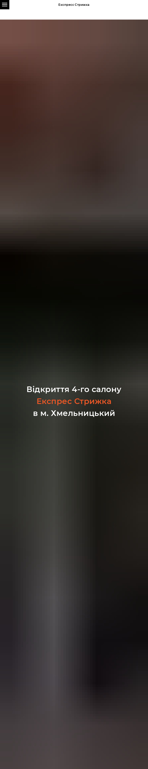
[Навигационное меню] (4, 5)
